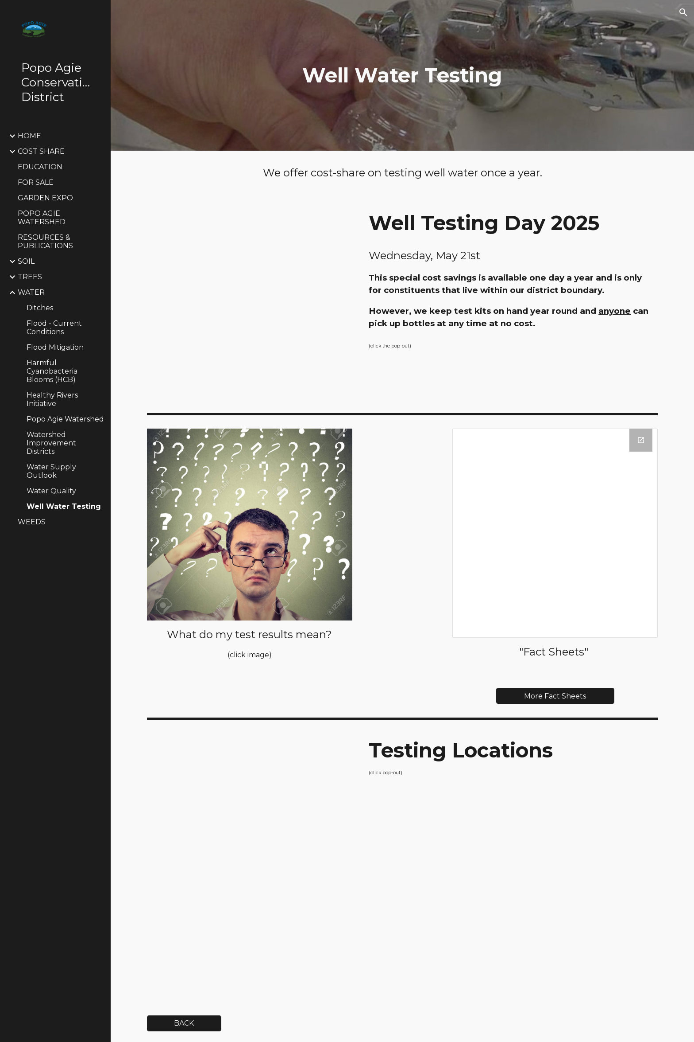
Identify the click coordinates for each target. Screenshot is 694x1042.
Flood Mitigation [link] (55, 347)
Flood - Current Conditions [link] (54, 327)
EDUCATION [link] (40, 167)
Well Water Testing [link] (64, 506)
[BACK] (184, 1023)
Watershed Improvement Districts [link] (51, 443)
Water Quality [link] (51, 491)
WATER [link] (31, 292)
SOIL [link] (26, 261)
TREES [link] (30, 277)
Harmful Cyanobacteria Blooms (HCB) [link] (52, 371)
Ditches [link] (40, 308)
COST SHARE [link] (41, 151)
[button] (683, 12)
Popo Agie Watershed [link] (65, 419)
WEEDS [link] (32, 522)
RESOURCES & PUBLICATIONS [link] (45, 241)
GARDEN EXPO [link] (45, 198)
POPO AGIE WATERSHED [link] (42, 217)
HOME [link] (29, 136)
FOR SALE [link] (36, 182)
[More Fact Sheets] (555, 696)
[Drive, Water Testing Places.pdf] (249, 863)
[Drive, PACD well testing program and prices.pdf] (249, 302)
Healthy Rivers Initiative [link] (52, 399)
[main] (402, 75)
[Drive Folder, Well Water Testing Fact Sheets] (555, 533)
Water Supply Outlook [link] (51, 471)
